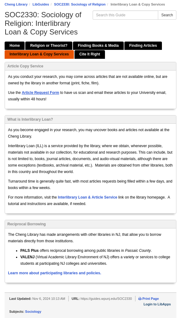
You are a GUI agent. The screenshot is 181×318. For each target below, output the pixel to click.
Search (167, 15)
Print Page (149, 298)
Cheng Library (16, 4)
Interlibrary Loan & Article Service (87, 197)
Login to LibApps (157, 304)
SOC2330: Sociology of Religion (80, 4)
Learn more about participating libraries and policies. (54, 273)
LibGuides (41, 4)
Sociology (33, 311)
